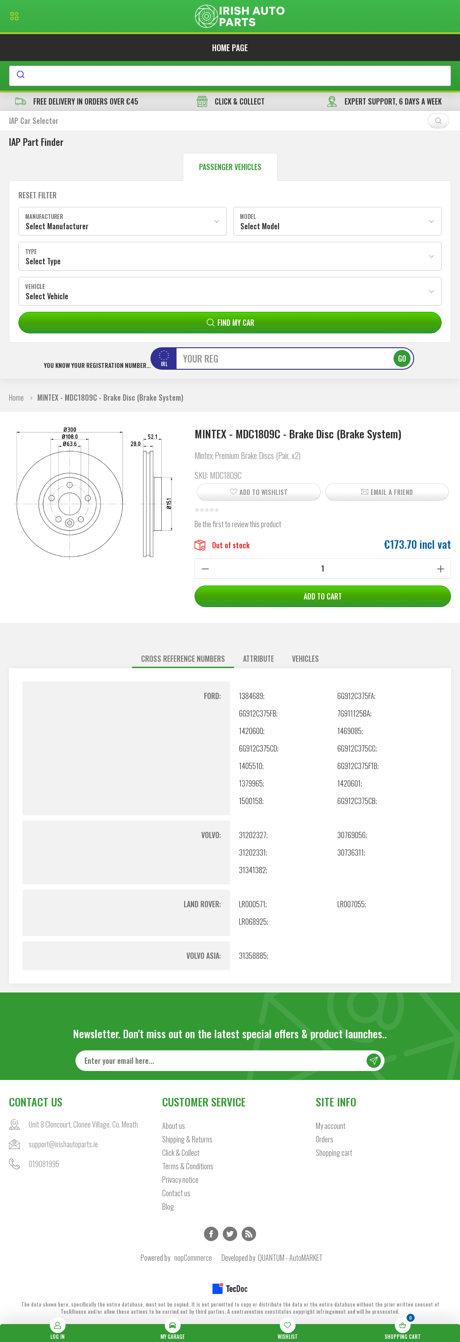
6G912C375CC (356, 748)
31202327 (252, 835)
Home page (230, 47)
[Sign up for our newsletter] (230, 1060)
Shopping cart (334, 1152)
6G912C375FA (355, 696)
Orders (324, 1139)
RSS (248, 1233)
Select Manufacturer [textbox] (57, 226)
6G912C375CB (356, 801)
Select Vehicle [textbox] (47, 296)
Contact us (176, 1193)
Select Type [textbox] (43, 261)
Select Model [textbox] (259, 226)
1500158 (250, 801)
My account (330, 1125)
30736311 (350, 852)
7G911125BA (353, 713)
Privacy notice (180, 1179)
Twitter (230, 1233)
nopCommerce (193, 1257)
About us (173, 1125)
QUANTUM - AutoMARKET (290, 1257)
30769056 (351, 835)
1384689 (251, 696)
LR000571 (252, 904)
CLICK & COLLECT (231, 101)
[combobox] (230, 76)
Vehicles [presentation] (305, 658)
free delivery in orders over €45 (76, 101)
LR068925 (253, 921)
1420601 (349, 783)
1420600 (251, 731)
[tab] (183, 659)
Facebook (211, 1233)
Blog (168, 1206)
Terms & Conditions (187, 1166)
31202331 (252, 852)
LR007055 (351, 904)
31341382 (252, 870)
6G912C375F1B (357, 766)
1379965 (251, 783)
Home (16, 397)
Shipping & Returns (187, 1139)
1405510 (250, 766)
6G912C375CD (258, 748)
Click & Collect (180, 1152)
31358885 (253, 955)
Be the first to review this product (238, 524)
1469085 (349, 731)
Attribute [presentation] (258, 658)
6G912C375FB (257, 713)
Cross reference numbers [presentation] (183, 658)
